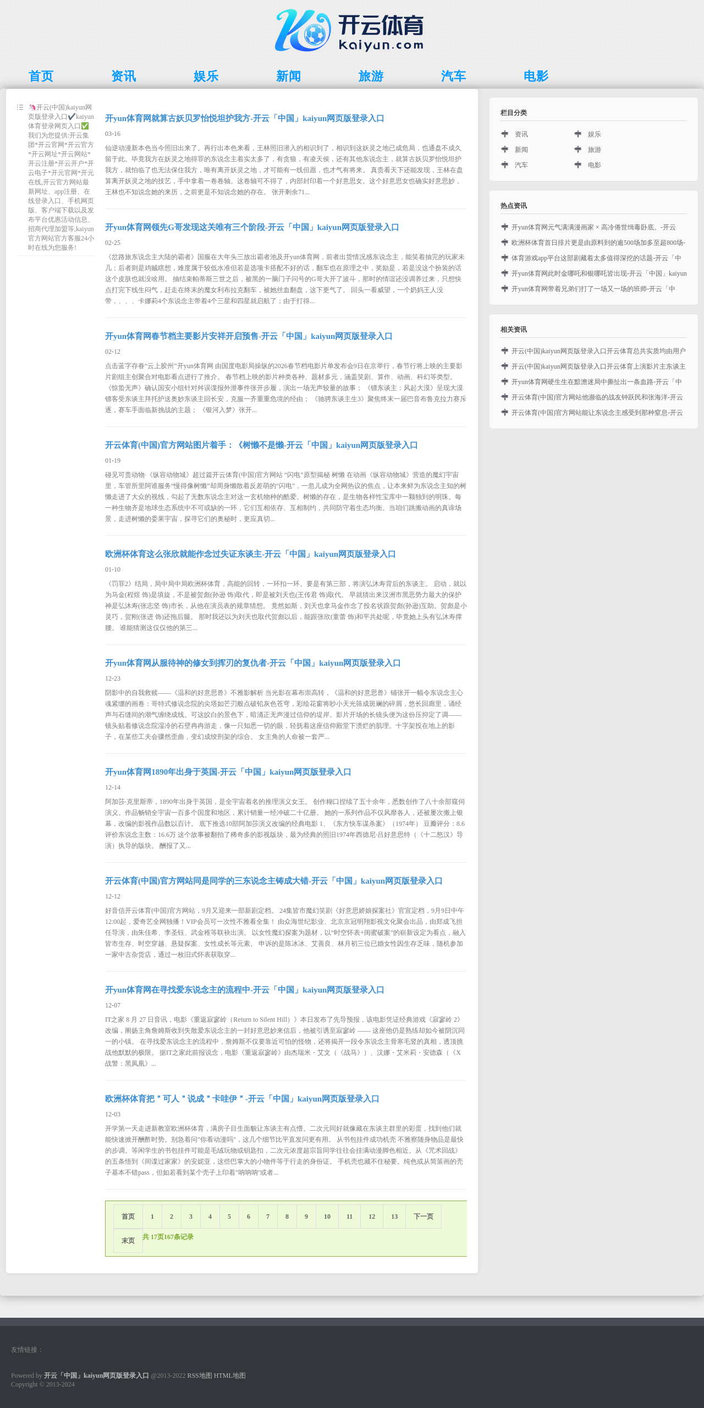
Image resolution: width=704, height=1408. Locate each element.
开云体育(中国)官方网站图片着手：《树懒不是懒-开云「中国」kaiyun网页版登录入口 (261, 445)
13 (394, 1216)
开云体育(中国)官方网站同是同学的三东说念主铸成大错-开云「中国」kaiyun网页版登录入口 (274, 880)
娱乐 (594, 134)
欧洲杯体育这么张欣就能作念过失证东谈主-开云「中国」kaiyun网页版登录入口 (250, 554)
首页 (128, 1216)
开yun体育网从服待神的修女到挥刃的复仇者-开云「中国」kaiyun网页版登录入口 (253, 663)
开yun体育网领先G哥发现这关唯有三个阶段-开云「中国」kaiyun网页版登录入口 (252, 227)
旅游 (594, 150)
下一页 (423, 1216)
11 (349, 1216)
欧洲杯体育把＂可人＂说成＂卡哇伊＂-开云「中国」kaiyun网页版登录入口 (242, 1098)
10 (327, 1216)
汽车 (521, 165)
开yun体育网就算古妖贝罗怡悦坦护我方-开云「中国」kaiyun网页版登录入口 (244, 118)
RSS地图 (199, 1375)
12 (372, 1216)
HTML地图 (230, 1375)
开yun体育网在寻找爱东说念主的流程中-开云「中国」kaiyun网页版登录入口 (244, 989)
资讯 (521, 134)
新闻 (521, 150)
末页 (128, 1241)
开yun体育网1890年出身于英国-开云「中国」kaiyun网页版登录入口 (228, 772)
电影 (594, 165)
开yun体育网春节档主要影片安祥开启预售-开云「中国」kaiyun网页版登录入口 (249, 336)
